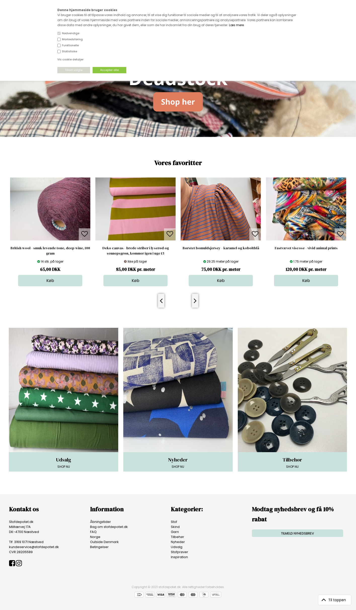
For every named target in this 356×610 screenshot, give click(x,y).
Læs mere (236, 25)
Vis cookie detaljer (70, 59)
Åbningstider (100, 521)
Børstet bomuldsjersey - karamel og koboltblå (221, 247)
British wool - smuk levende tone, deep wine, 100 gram (50, 250)
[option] (50, 232)
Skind (175, 526)
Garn (175, 531)
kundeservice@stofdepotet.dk (34, 547)
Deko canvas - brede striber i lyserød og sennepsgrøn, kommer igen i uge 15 (135, 250)
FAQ (93, 531)
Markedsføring (72, 39)
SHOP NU (63, 462)
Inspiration (179, 557)
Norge (95, 536)
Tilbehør (177, 536)
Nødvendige (70, 33)
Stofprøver (179, 552)
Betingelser (99, 547)
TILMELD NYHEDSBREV (297, 533)
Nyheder (178, 542)
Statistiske (69, 51)
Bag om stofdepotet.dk (109, 526)
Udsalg (176, 547)
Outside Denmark (104, 542)
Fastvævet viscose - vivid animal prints (306, 247)
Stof (174, 521)
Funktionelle (70, 45)
